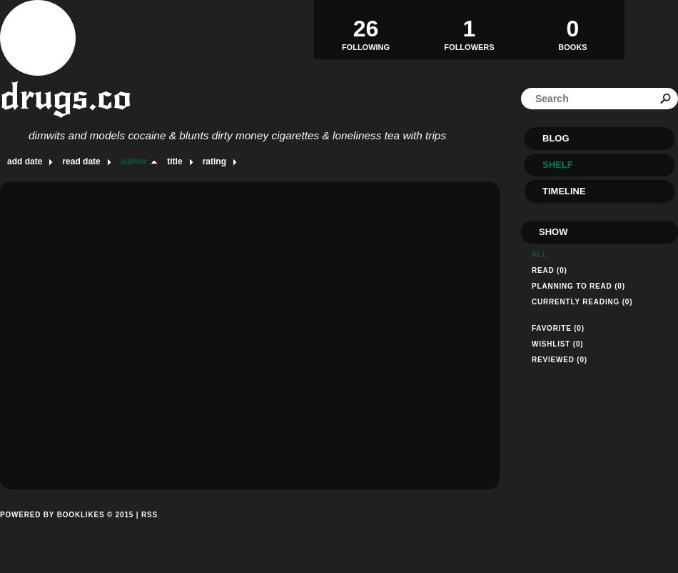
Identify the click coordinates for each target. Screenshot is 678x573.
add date (24, 161)
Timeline (564, 191)
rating (214, 161)
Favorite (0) (558, 328)
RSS (149, 515)
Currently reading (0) (582, 302)
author (134, 161)
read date (81, 161)
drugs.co (65, 97)
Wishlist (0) (557, 344)
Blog (556, 138)
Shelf (557, 164)
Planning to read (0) (578, 286)
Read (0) (549, 270)
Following (365, 29)
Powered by (66, 530)
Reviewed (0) (559, 360)
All (539, 255)
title (174, 161)
